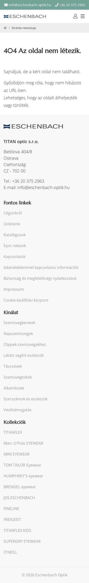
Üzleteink (12, 223)
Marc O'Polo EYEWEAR (23, 443)
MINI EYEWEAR (16, 454)
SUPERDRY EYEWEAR (22, 541)
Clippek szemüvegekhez (25, 344)
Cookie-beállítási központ (26, 300)
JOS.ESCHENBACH (19, 497)
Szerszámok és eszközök (25, 399)
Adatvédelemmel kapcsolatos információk (41, 267)
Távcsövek (13, 366)
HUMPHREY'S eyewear (23, 476)
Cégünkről (13, 213)
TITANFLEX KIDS (17, 530)
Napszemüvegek (18, 333)
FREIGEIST (12, 519)
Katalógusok (15, 234)
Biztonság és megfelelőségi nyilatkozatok (40, 278)
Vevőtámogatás (18, 409)
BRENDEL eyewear (20, 486)
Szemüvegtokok (18, 377)
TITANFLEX (13, 432)
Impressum (14, 289)
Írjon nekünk (15, 245)
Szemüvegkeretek (19, 322)
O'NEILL (10, 552)
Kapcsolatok (14, 256)
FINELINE (11, 508)
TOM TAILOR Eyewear (22, 465)
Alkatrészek (14, 388)
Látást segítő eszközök (24, 355)
